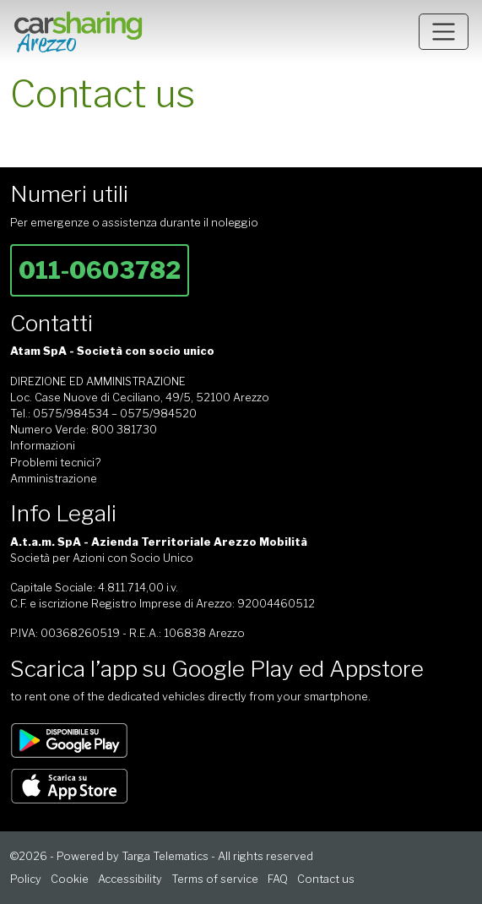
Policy (25, 879)
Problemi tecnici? (55, 462)
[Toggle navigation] (443, 32)
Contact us (326, 879)
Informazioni (42, 445)
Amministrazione (53, 478)
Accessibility (130, 879)
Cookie (70, 879)
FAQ (278, 879)
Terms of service (214, 879)
